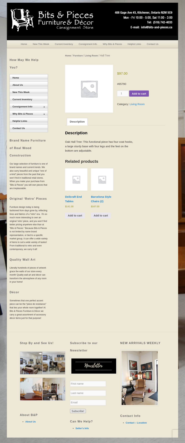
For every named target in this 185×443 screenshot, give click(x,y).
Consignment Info (88, 44)
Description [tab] (77, 121)
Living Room (91, 55)
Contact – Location (136, 422)
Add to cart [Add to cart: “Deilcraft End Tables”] (75, 215)
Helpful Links (134, 44)
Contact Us (152, 44)
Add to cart (139, 93)
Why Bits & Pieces (112, 44)
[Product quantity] (122, 93)
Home (24, 44)
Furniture (78, 55)
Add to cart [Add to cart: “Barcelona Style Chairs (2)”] (101, 215)
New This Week (41, 44)
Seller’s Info (82, 428)
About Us (17, 85)
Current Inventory (64, 44)
